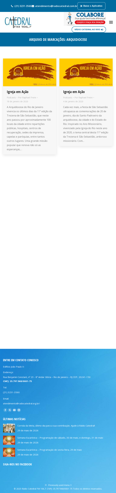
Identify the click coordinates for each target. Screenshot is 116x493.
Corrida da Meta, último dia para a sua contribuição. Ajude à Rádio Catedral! (56, 425)
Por (27, 97)
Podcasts (11, 97)
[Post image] (9, 428)
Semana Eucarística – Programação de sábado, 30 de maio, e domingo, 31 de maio (60, 437)
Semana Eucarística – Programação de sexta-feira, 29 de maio (49, 449)
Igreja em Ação (17, 91)
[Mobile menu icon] (111, 22)
